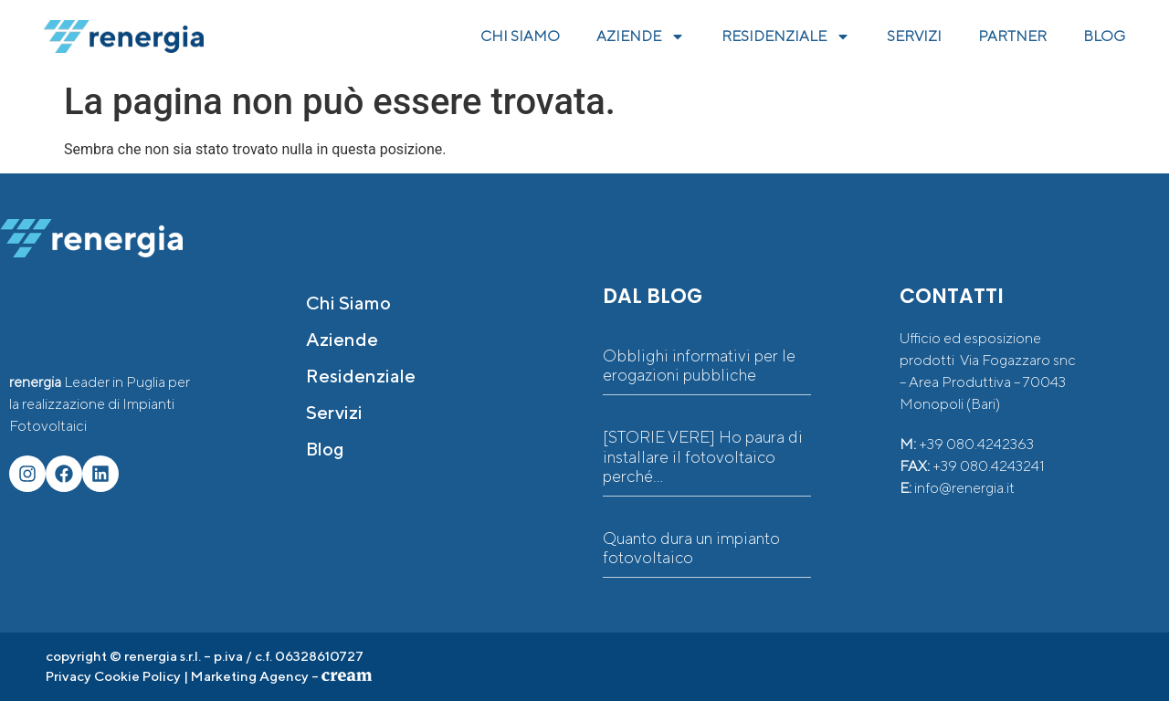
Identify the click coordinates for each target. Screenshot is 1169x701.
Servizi (334, 412)
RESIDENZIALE (785, 36)
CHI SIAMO (520, 36)
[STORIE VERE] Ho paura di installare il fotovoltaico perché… (703, 456)
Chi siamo (348, 302)
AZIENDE (640, 36)
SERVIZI (914, 36)
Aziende (342, 339)
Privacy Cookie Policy (113, 676)
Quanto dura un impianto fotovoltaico (691, 548)
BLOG (1104, 36)
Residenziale (361, 375)
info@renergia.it (964, 488)
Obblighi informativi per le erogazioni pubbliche (699, 365)
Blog (325, 448)
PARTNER (1012, 36)
